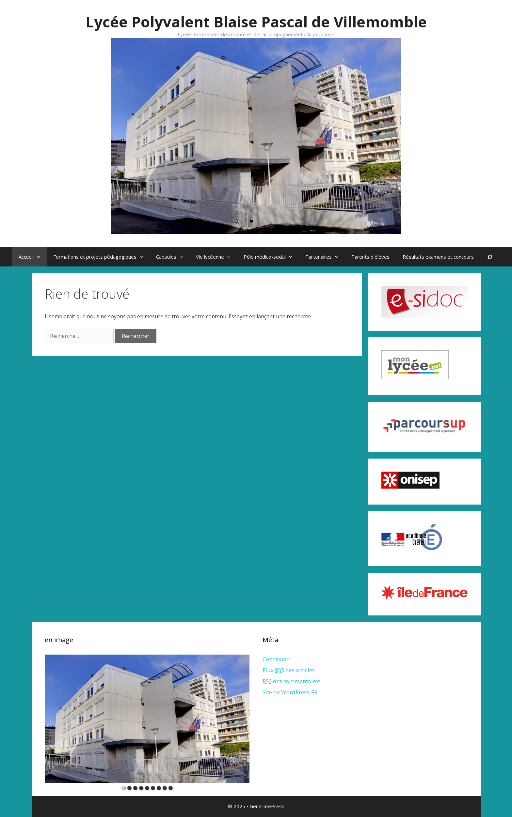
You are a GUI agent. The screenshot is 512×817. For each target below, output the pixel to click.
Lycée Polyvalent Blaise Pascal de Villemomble (256, 22)
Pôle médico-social (271, 256)
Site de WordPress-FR (290, 692)
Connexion (276, 659)
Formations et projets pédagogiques (101, 256)
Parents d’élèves (370, 256)
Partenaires (325, 256)
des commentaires (292, 681)
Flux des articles (289, 670)
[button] (40, 256)
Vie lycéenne (216, 256)
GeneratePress (266, 806)
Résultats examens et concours (438, 256)
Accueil (33, 256)
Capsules (172, 256)
